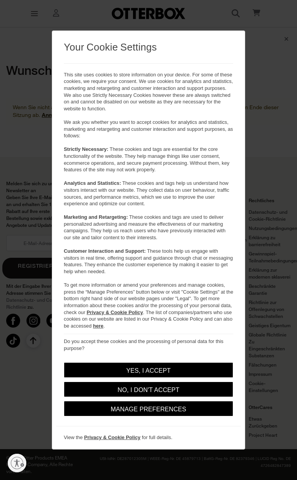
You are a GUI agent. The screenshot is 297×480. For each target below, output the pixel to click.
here (98, 326)
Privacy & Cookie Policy (115, 312)
